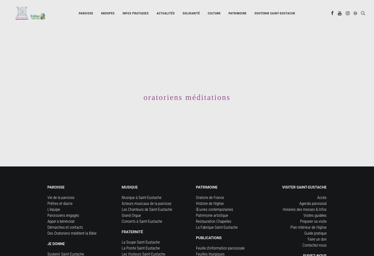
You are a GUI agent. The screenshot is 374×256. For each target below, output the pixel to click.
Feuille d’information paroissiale (220, 234)
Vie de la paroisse (61, 183)
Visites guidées (315, 201)
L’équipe (54, 195)
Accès (322, 183)
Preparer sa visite (313, 207)
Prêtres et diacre (60, 189)
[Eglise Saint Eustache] (26, 14)
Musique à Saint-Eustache (142, 183)
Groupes (108, 14)
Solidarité (191, 14)
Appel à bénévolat (61, 207)
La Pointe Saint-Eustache (141, 234)
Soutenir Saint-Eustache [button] (274, 14)
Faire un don (317, 225)
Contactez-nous (314, 231)
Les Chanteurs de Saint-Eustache (147, 195)
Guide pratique (315, 219)
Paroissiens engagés (63, 201)
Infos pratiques (136, 14)
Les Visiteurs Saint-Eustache (143, 240)
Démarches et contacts (65, 213)
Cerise (126, 246)
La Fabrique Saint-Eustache (217, 213)
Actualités (166, 14)
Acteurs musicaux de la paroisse (147, 189)
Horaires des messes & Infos (304, 195)
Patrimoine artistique (212, 201)
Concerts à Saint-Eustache (142, 207)
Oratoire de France (210, 183)
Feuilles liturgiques (210, 240)
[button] (332, 14)
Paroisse (86, 14)
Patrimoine (237, 14)
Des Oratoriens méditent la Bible (72, 219)
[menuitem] (86, 14)
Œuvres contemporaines (214, 195)
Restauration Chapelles (213, 207)
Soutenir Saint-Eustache (66, 240)
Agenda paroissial (312, 189)
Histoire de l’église (210, 189)
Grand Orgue (131, 201)
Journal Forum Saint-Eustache (219, 246)
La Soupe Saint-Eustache (141, 228)
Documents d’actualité (213, 252)
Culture (214, 14)
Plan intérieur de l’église (308, 213)
